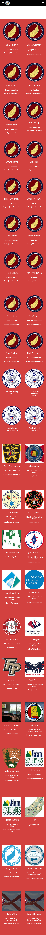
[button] (2, 3)
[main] (11, 48)
